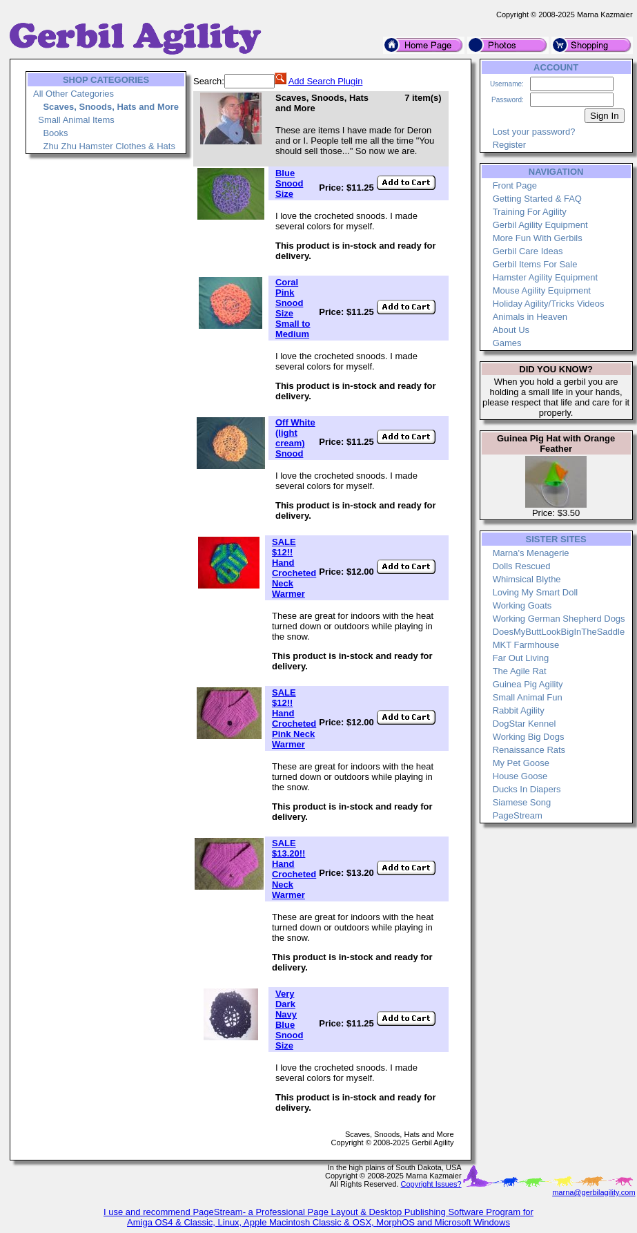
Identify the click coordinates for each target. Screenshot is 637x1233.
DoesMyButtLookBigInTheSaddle (559, 632)
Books (55, 133)
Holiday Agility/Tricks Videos (549, 303)
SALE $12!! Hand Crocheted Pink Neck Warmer (294, 718)
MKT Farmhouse (526, 645)
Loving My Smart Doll (535, 592)
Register (509, 145)
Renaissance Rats (529, 750)
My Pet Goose (521, 763)
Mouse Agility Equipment (542, 290)
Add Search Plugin (325, 81)
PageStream (517, 815)
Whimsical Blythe (527, 579)
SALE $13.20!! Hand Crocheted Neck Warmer (294, 869)
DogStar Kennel (524, 723)
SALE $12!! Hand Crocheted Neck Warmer (294, 568)
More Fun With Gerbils (537, 238)
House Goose (520, 776)
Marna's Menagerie (531, 553)
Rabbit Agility (519, 710)
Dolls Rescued (522, 566)
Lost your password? (534, 131)
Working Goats (522, 605)
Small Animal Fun (527, 697)
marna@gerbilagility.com (593, 1192)
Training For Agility (530, 212)
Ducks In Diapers (527, 789)
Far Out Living (521, 658)
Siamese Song (522, 802)
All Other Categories (73, 93)
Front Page (515, 185)
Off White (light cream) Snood (295, 438)
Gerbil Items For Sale (535, 264)
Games (507, 343)
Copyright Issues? (431, 1184)
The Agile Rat (520, 671)
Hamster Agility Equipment (545, 277)
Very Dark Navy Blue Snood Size (289, 1019)
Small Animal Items (76, 120)
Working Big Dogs (529, 737)
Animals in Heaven (530, 317)
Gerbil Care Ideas (528, 251)
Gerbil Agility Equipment (540, 225)
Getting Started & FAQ (537, 198)
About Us (511, 330)
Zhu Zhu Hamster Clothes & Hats (109, 146)
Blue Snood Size (289, 183)
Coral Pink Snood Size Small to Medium (293, 308)
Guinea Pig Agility (528, 684)
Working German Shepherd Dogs (559, 618)
